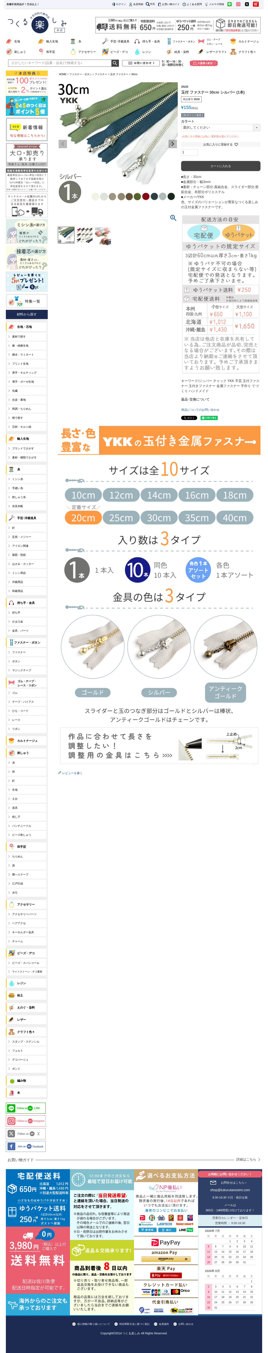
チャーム (17, 941)
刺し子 (16, 816)
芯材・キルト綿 (21, 426)
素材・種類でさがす (24, 457)
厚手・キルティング (24, 372)
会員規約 (164, 1324)
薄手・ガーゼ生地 (23, 381)
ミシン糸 (17, 479)
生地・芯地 (24, 326)
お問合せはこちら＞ (234, 1182)
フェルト (17, 1050)
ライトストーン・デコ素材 (27, 971)
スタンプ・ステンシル (25, 1041)
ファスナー (101, 74)
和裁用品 (17, 591)
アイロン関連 (20, 545)
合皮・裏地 (19, 399)
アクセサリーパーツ (24, 914)
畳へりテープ (20, 874)
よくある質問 (192, 4)
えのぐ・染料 (26, 1007)
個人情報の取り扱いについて (93, 1324)
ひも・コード (20, 710)
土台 (15, 798)
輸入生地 (52, 41)
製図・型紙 (19, 554)
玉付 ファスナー (119, 74)
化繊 (15, 390)
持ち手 (16, 612)
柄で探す (17, 417)
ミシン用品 (19, 572)
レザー (21, 1019)
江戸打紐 (17, 883)
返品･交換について (195, 399)
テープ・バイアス (23, 701)
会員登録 (136, 4)
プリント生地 (20, 363)
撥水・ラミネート (23, 354)
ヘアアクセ (19, 923)
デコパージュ (20, 1059)
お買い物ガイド (168, 4)
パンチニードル (21, 825)
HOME (62, 74)
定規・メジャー (21, 536)
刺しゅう (20, 52)
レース (16, 719)
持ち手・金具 (151, 41)
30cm (134, 74)
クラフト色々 (247, 52)
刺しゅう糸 (19, 497)
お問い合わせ (185, 1324)
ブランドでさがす (23, 448)
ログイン (118, 4)
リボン (16, 728)
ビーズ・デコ (119, 52)
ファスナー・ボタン (80, 74)
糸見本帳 (17, 506)
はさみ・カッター (23, 563)
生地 (17, 41)
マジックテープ (21, 670)
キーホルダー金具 (23, 932)
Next (173, 144)
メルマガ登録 (214, 4)
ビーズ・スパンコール (25, 962)
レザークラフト (216, 52)
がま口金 (17, 621)
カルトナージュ (248, 41)
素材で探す (19, 336)
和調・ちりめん (21, 408)
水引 (15, 892)
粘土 (20, 995)
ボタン (16, 661)
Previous (63, 144)
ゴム (15, 692)
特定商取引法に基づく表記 (134, 1324)
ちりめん (17, 856)
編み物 (21, 1080)
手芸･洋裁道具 (119, 41)
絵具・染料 (181, 52)
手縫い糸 (17, 488)
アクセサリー (87, 52)
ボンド (16, 1068)
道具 (15, 807)
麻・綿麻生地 (20, 345)
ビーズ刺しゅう (21, 834)
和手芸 (50, 52)
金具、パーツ (20, 630)
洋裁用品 (17, 582)
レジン (146, 52)
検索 (150, 4)
